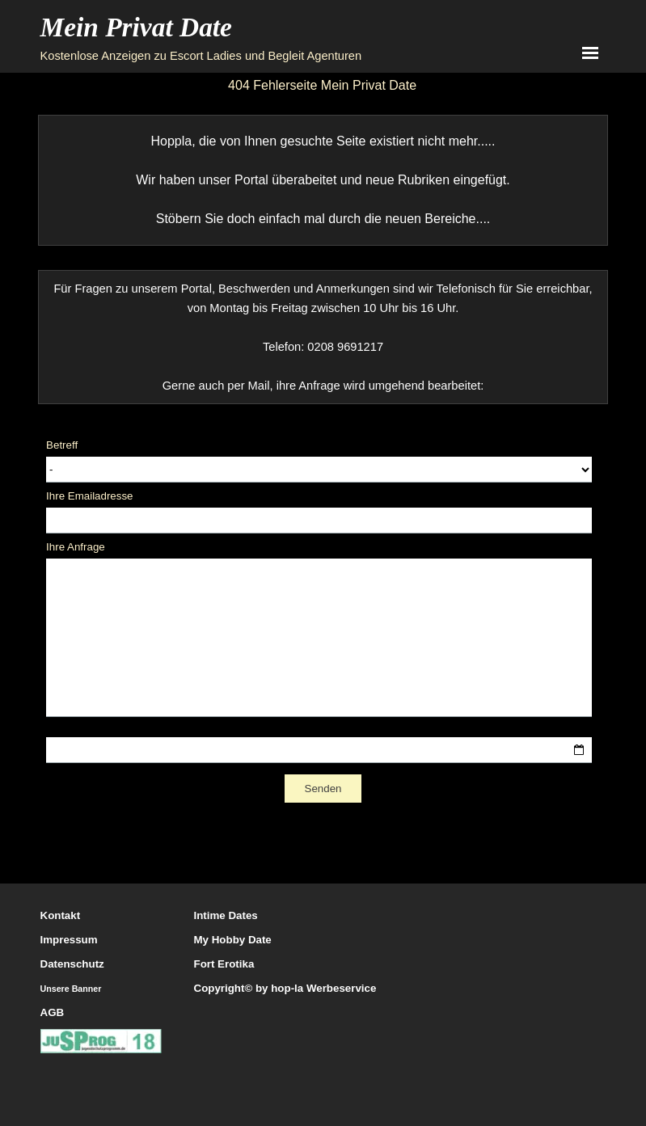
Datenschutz (72, 964)
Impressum (69, 940)
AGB (52, 1012)
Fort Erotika (224, 964)
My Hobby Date (233, 940)
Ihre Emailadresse (89, 496)
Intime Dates (226, 915)
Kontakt (60, 915)
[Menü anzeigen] (590, 52)
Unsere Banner (71, 988)
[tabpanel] (323, 180)
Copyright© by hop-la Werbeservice (285, 988)
